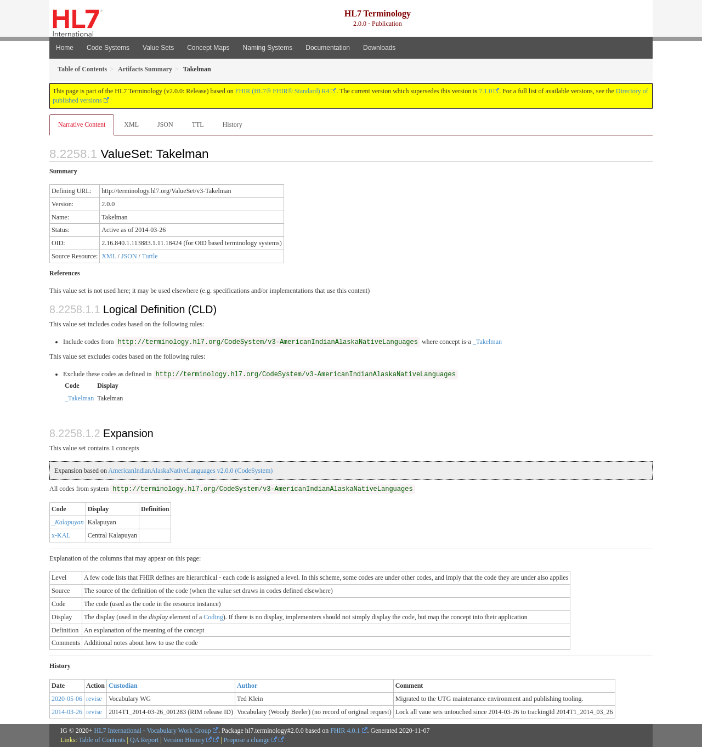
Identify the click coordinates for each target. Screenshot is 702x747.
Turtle (150, 256)
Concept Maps (208, 48)
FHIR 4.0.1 (345, 730)
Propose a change (250, 740)
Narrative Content (81, 124)
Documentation (327, 48)
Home (64, 48)
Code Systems (108, 48)
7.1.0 (485, 91)
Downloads (379, 48)
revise (94, 699)
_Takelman (487, 342)
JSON (165, 124)
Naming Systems (268, 48)
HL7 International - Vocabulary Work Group (152, 730)
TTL (198, 124)
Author (247, 685)
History (232, 124)
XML (131, 124)
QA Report (144, 740)
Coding (213, 617)
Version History (187, 740)
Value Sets (158, 48)
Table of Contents (101, 740)
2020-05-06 (67, 699)
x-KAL (61, 535)
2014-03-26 (67, 712)
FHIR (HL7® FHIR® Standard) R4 (282, 91)
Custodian (123, 685)
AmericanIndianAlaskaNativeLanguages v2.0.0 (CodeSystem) (190, 470)
